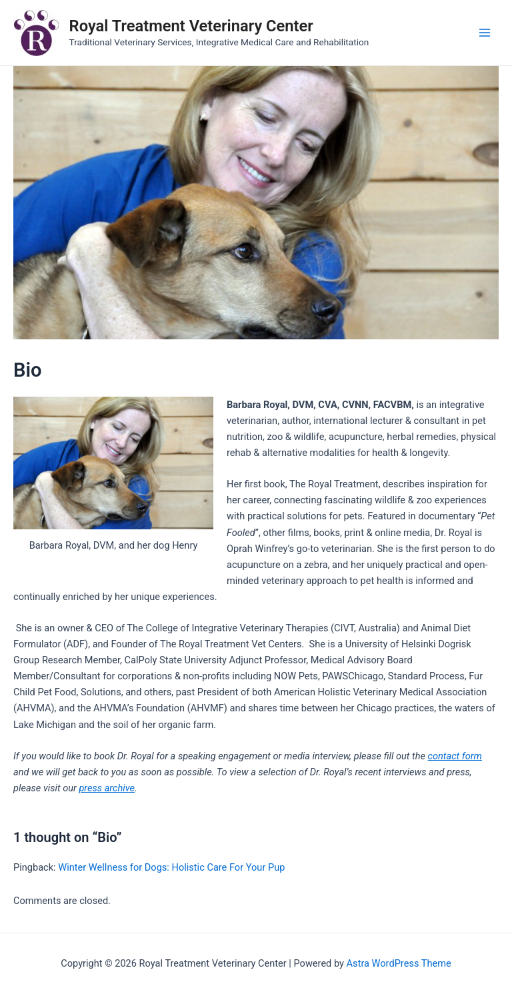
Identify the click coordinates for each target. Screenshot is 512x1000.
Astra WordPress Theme (399, 963)
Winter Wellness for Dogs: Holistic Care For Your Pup (171, 867)
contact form (455, 756)
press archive (107, 788)
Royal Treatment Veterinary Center (191, 26)
